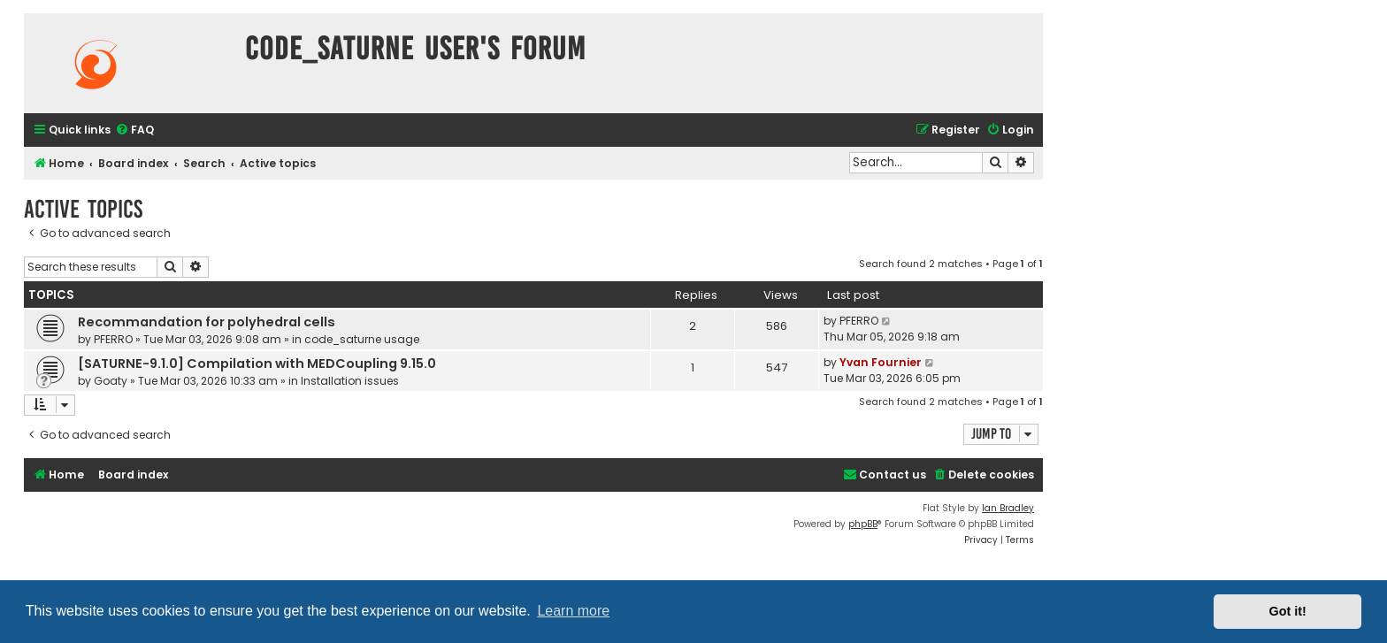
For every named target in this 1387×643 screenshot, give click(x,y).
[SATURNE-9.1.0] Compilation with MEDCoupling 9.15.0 (257, 363)
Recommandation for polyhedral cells (206, 322)
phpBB (862, 524)
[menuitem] (134, 130)
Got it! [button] (1288, 611)
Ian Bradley (1008, 508)
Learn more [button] (573, 610)
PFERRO (113, 339)
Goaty (110, 380)
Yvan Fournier (880, 362)
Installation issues (350, 380)
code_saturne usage (361, 339)
